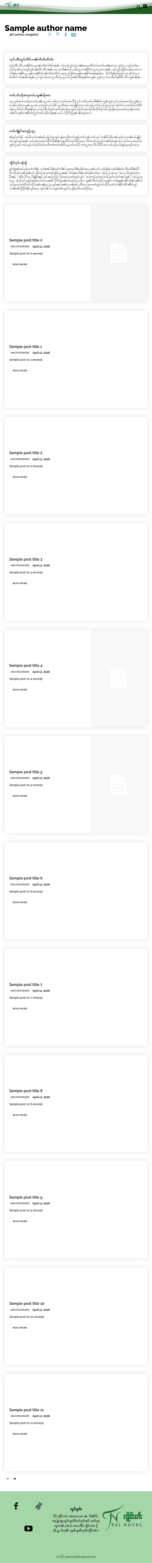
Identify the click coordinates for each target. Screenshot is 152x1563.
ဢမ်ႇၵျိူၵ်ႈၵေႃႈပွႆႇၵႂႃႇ (22, 131)
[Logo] (13, 5)
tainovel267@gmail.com (81, 1556)
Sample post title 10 (26, 1303)
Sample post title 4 (25, 665)
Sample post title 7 (25, 984)
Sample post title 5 (25, 772)
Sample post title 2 (25, 453)
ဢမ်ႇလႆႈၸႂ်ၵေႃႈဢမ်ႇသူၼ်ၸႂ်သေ (29, 95)
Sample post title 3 (25, 559)
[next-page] (15, 1479)
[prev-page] (7, 1479)
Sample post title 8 (26, 1091)
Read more (20, 264)
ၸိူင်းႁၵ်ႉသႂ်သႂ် (18, 163)
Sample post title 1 (25, 346)
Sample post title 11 (26, 1410)
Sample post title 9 (26, 1197)
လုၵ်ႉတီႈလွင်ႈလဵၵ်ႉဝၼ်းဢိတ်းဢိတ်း (31, 59)
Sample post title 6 (26, 878)
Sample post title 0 (26, 240)
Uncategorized (20, 246)
